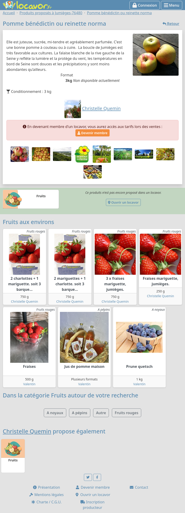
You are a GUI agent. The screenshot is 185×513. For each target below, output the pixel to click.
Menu (171, 5)
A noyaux (55, 412)
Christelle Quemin (24, 301)
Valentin (29, 384)
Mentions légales (46, 494)
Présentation (46, 487)
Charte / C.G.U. (46, 502)
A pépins (79, 412)
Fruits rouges (126, 412)
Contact (138, 487)
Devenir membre (92, 133)
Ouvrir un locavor (123, 202)
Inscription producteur (92, 504)
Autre (101, 412)
